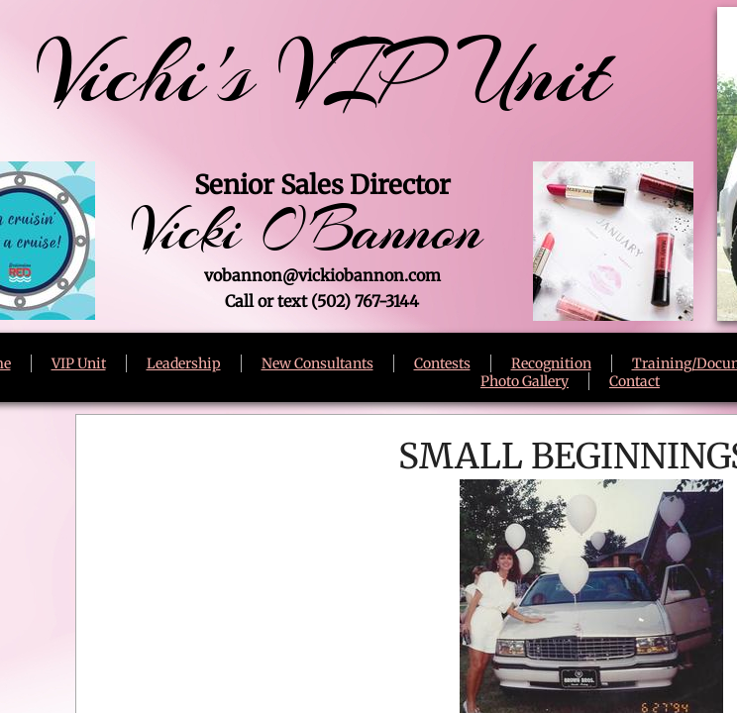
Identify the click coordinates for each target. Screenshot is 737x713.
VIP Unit (79, 363)
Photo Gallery (524, 381)
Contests (442, 363)
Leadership (184, 363)
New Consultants (317, 363)
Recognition (551, 363)
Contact (634, 381)
